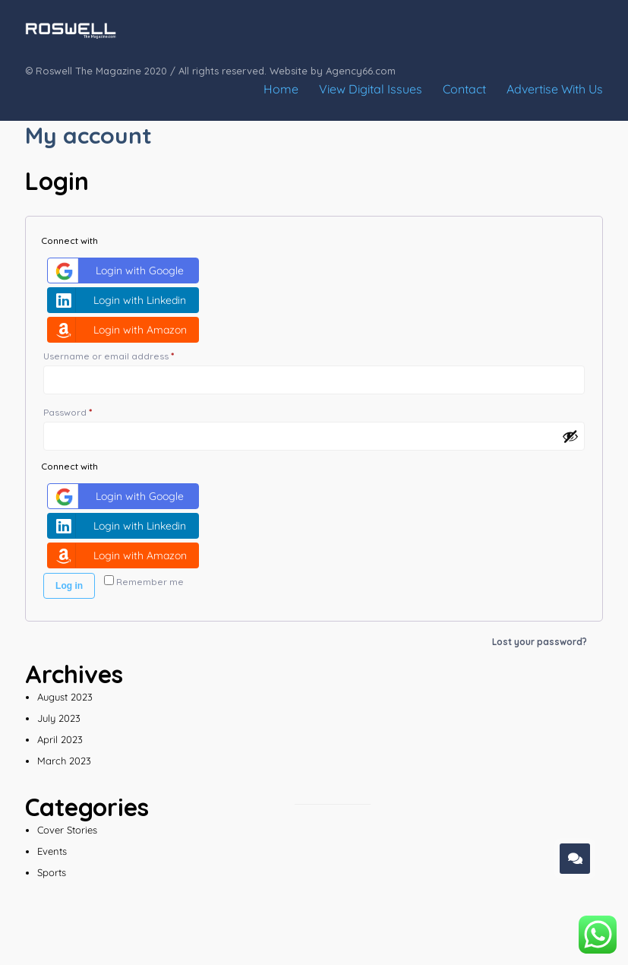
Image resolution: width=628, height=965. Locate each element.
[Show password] (570, 436)
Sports (51, 872)
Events (52, 851)
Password (88, 410)
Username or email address (129, 354)
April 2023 (60, 739)
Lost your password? (539, 641)
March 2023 (64, 761)
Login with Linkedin (119, 300)
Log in (69, 586)
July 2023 (58, 718)
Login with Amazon (119, 330)
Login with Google (118, 270)
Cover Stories (67, 830)
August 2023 (65, 697)
